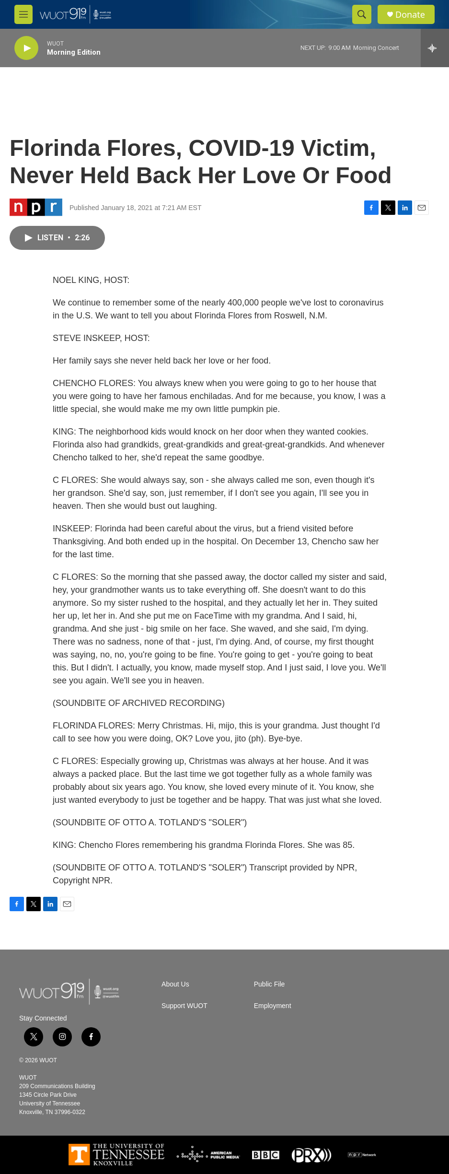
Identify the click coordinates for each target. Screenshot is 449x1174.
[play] (26, 48)
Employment (272, 1006)
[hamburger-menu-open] (23, 14)
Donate (410, 15)
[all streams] (435, 48)
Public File (269, 984)
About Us (175, 984)
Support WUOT (184, 1006)
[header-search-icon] (361, 14)
